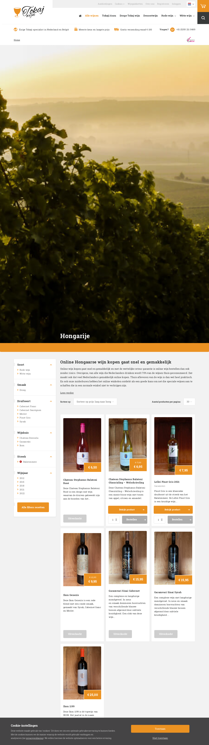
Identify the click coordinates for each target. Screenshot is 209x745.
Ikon (22, 445)
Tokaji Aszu (109, 15)
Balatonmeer (30, 461)
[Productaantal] (114, 515)
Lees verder (67, 392)
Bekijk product (131, 506)
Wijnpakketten (135, 3)
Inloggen (176, 3)
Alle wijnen (92, 15)
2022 (22, 493)
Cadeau (118, 3)
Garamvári (25, 441)
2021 (22, 489)
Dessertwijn (150, 15)
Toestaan (160, 728)
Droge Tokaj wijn (130, 15)
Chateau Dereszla (29, 437)
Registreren (163, 3)
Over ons (150, 3)
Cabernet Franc (28, 406)
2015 (22, 481)
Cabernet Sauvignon (30, 410)
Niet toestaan (160, 738)
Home (17, 40)
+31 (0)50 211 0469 (185, 29)
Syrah (23, 421)
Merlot (23, 413)
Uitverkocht (82, 514)
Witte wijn (186, 15)
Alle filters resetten (33, 507)
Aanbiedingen (105, 3)
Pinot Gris (25, 417)
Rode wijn (167, 15)
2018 (22, 485)
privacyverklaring (34, 738)
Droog (23, 389)
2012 (22, 478)
